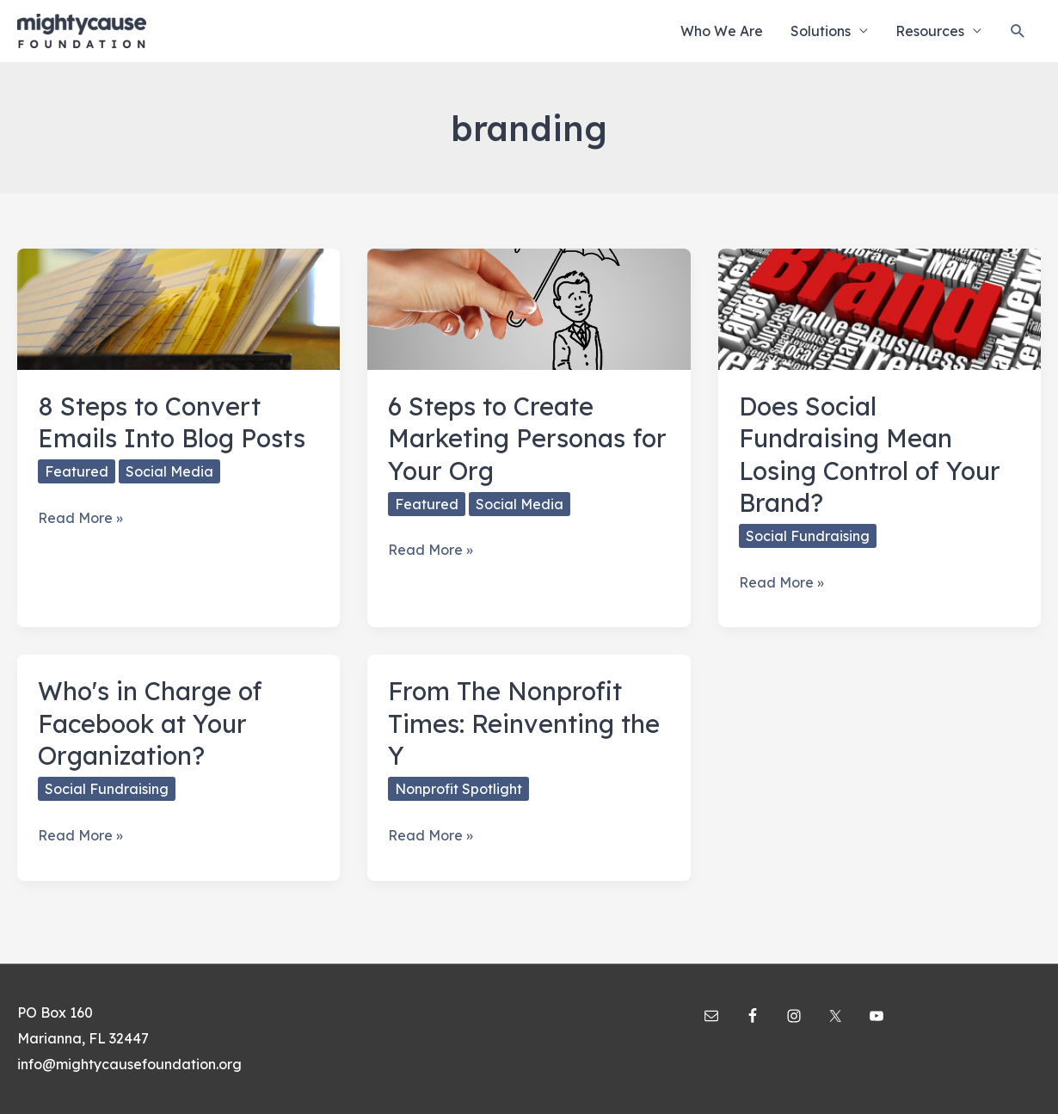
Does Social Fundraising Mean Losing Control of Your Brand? (869, 454)
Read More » (80, 519)
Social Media (169, 471)
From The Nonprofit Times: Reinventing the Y (524, 723)
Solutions (820, 31)
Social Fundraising (808, 536)
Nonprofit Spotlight (458, 788)
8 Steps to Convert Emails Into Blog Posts (171, 422)
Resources (929, 31)
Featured (76, 471)
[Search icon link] (1018, 31)
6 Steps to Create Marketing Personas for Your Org (527, 438)
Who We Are (721, 31)
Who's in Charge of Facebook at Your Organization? (150, 723)
